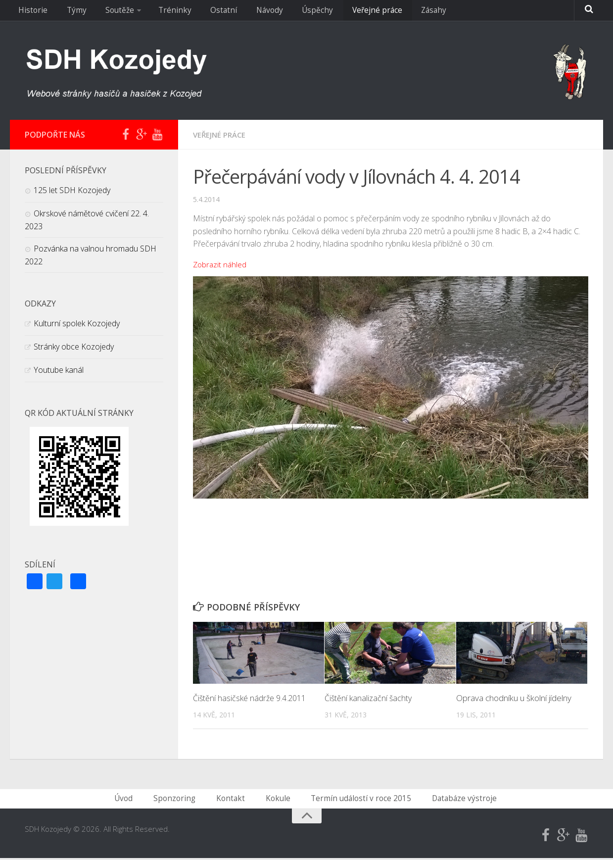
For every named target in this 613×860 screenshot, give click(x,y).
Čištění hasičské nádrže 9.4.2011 (252, 698)
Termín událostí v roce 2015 (356, 799)
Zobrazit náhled (220, 264)
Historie (31, 12)
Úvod (136, 799)
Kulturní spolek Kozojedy (77, 323)
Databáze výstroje (454, 799)
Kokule (277, 799)
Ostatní (195, 12)
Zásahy (382, 12)
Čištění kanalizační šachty (369, 698)
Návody (235, 12)
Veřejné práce (331, 12)
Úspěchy (278, 12)
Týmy (67, 12)
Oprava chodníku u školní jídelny (513, 698)
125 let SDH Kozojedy (72, 190)
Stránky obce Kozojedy (74, 346)
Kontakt (234, 799)
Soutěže (104, 12)
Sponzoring (183, 799)
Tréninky (154, 12)
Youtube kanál (59, 369)
